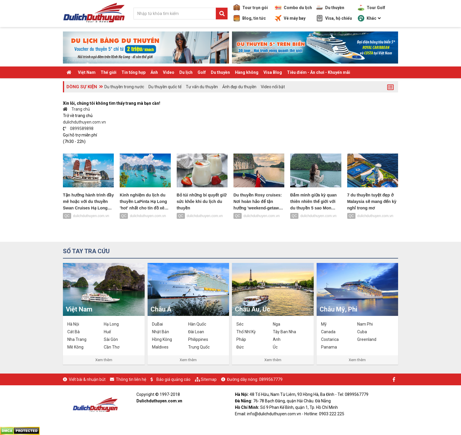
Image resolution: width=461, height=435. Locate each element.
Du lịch (186, 72)
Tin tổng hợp (133, 72)
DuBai (157, 324)
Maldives (160, 347)
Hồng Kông (162, 339)
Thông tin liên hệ (131, 379)
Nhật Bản (160, 331)
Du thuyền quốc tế (164, 86)
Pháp (241, 339)
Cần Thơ (111, 347)
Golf (202, 72)
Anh (276, 339)
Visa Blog (272, 72)
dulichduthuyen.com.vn (84, 122)
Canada (328, 331)
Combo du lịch (293, 7)
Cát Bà (73, 331)
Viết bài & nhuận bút (87, 379)
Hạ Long (111, 324)
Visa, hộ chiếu (334, 18)
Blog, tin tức (249, 18)
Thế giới (108, 72)
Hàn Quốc (197, 324)
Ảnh (154, 72)
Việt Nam (87, 72)
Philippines (198, 339)
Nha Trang (76, 339)
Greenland (366, 339)
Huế (107, 331)
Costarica (330, 339)
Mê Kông (75, 347)
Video (168, 72)
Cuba (362, 331)
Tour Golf (371, 7)
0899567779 (271, 379)
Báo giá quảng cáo (173, 379)
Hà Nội (73, 324)
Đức (240, 347)
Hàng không (246, 72)
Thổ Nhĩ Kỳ (246, 331)
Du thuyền (330, 7)
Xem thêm (103, 360)
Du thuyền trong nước (124, 86)
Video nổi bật (273, 86)
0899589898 (78, 128)
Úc (275, 347)
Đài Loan (196, 331)
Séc (239, 324)
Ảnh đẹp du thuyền (239, 86)
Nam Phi (365, 324)
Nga (276, 324)
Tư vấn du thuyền (202, 86)
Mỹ (324, 324)
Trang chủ (76, 109)
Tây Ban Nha (284, 331)
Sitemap (209, 379)
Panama (329, 347)
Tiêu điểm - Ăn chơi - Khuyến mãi (318, 72)
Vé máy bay (290, 18)
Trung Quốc (199, 347)
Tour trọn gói (250, 7)
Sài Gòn (111, 339)
